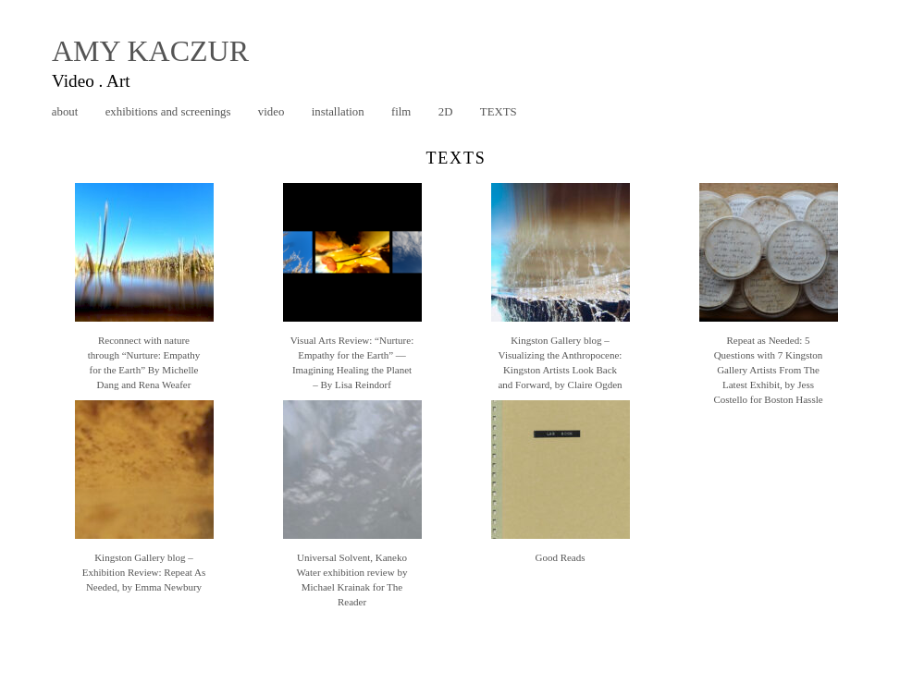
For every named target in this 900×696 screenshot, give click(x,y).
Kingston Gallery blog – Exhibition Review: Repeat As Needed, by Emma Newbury (144, 572)
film (401, 111)
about (65, 111)
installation (338, 111)
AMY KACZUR (150, 50)
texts (498, 111)
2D (445, 111)
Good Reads (560, 557)
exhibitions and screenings (168, 111)
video (271, 111)
